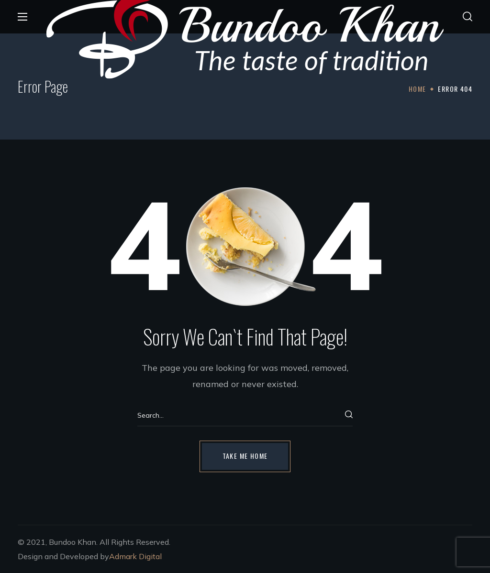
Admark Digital (135, 556)
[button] (467, 17)
